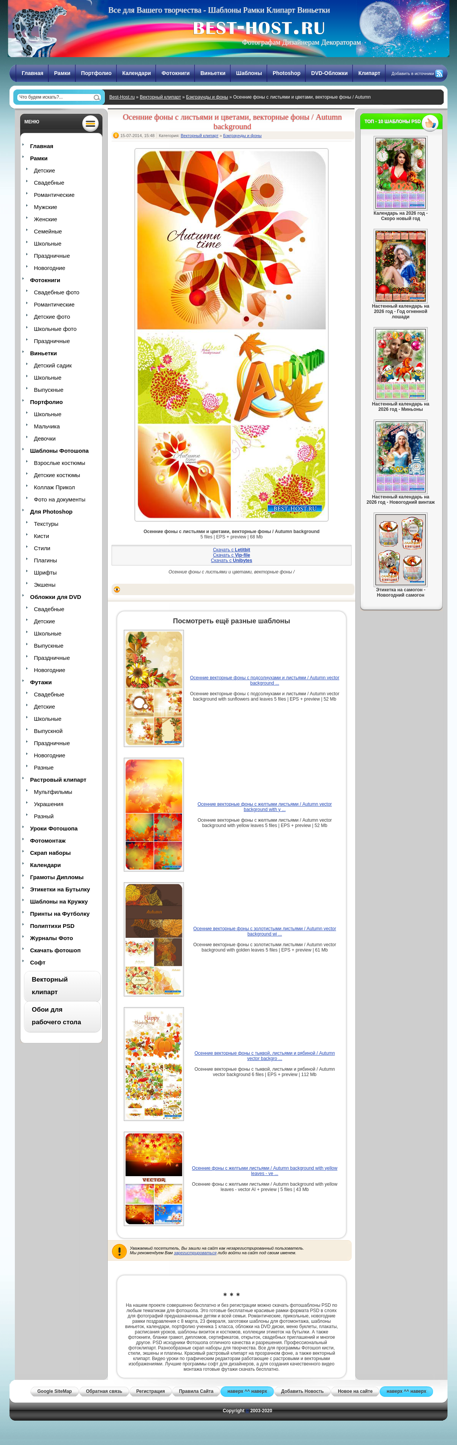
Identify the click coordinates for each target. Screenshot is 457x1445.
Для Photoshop (51, 511)
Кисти (41, 536)
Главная (32, 73)
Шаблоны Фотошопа (59, 450)
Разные (44, 767)
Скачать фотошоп (55, 950)
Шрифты (45, 572)
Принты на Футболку (59, 913)
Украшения (48, 804)
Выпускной (48, 731)
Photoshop (286, 73)
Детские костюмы (57, 475)
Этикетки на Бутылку (60, 889)
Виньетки (212, 73)
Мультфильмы (53, 792)
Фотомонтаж (48, 840)
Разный (44, 816)
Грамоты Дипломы (57, 877)
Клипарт (369, 73)
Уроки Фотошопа (54, 828)
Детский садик (53, 365)
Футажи (41, 682)
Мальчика (47, 426)
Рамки (62, 73)
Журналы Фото (51, 938)
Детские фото (52, 316)
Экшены (45, 584)
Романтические (54, 195)
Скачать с (231, 549)
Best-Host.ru (122, 97)
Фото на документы (59, 499)
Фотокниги (175, 73)
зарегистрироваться (195, 1252)
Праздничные (52, 255)
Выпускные (49, 389)
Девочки (45, 438)
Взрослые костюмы (59, 463)
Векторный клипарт (160, 97)
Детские (44, 170)
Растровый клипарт (58, 779)
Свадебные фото (56, 292)
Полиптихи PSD (52, 926)
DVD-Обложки (329, 73)
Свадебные (49, 182)
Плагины (45, 560)
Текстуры (46, 524)
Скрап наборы (50, 852)
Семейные (48, 231)
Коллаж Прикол (54, 487)
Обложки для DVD (55, 597)
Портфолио (96, 73)
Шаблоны (249, 73)
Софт (37, 962)
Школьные (47, 243)
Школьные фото (55, 329)
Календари (136, 73)
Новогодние (49, 268)
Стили (42, 548)
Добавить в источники (412, 73)
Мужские (45, 207)
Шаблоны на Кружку (59, 901)
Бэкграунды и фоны (207, 97)
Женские (45, 219)
